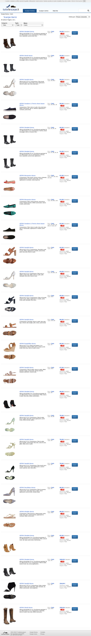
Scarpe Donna (30, 11)
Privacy (42, 634)
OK (84, 1)
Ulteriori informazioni (76, 1)
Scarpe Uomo (43, 11)
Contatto (42, 632)
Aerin (11, 14)
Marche (55, 11)
